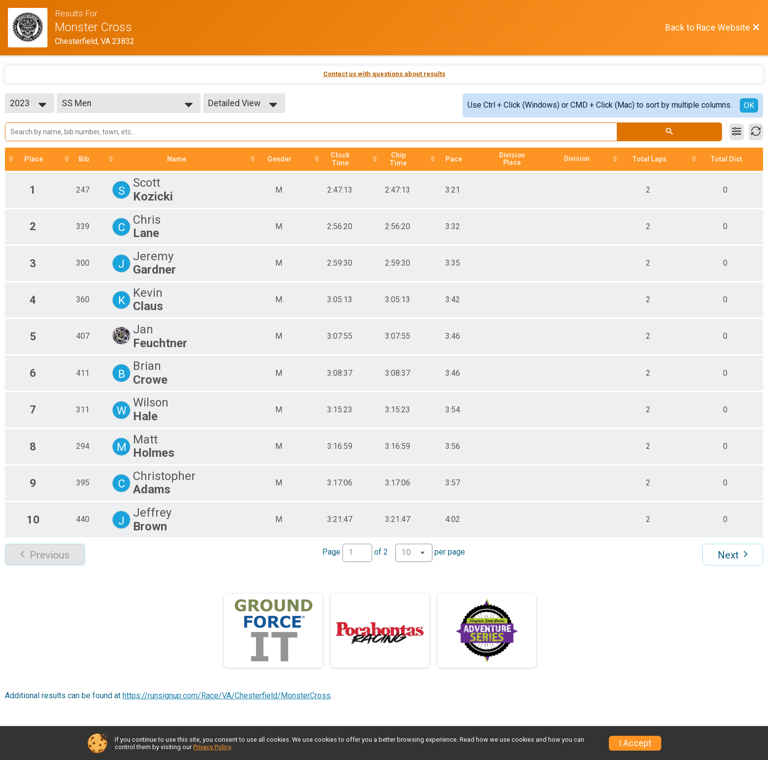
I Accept (635, 743)
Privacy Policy (212, 747)
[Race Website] (31, 27)
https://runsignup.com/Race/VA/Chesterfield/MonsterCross (227, 695)
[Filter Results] (736, 131)
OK (749, 105)
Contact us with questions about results (384, 74)
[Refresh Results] (756, 131)
